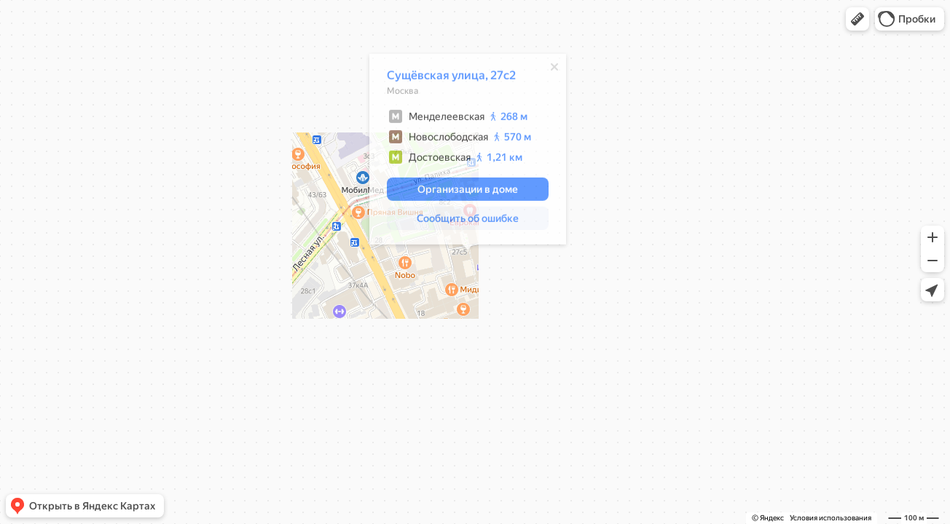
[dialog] (467, 151)
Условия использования (830, 518)
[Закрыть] (554, 69)
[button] (857, 19)
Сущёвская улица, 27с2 (451, 77)
